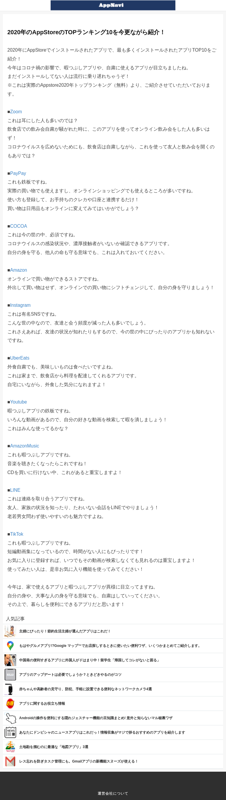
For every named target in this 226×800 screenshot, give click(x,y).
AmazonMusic (24, 445)
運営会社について (113, 793)
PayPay (18, 173)
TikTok (16, 534)
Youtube (18, 401)
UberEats (19, 357)
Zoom (16, 111)
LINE (15, 490)
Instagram (20, 305)
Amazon (18, 270)
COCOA (18, 226)
